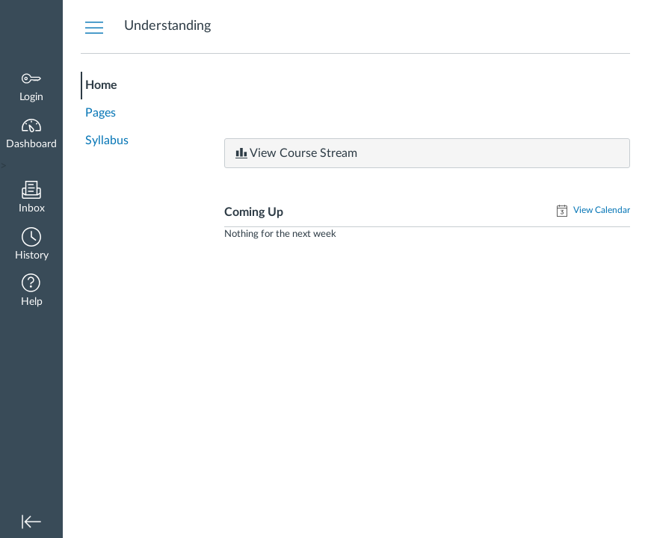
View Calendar (600, 209)
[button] (31, 245)
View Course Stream (296, 153)
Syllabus (107, 140)
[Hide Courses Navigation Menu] (94, 27)
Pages (100, 113)
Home (101, 85)
